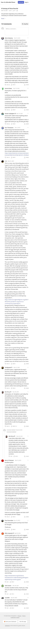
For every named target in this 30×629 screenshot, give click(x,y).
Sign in (26, 2)
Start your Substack (10, 621)
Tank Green (8, 585)
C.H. (6, 161)
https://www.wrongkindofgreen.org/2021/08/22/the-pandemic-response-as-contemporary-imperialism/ (16, 301)
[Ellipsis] (28, 38)
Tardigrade (8, 367)
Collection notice (15, 617)
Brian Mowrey (9, 38)
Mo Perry (7, 392)
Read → (3, 18)
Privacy (19, 616)
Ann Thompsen (9, 127)
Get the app (23, 621)
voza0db (7, 597)
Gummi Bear (8, 88)
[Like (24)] (10, 11)
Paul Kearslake (9, 520)
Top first (25, 24)
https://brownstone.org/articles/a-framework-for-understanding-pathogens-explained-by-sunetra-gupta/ (16, 577)
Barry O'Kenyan (9, 460)
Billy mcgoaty (8, 533)
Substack (7, 625)
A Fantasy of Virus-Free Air (9, 8)
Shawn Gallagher (9, 113)
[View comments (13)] (14, 11)
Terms (23, 616)
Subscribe (20, 2)
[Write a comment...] (17, 31)
